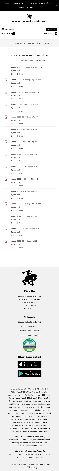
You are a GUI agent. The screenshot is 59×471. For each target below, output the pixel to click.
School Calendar (26, 7)
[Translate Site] (49, 33)
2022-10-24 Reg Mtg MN (27, 191)
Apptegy (34, 468)
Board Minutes (42, 55)
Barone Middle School (29, 331)
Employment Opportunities (39, 3)
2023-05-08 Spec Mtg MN (28, 92)
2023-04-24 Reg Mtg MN (27, 104)
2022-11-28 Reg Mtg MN (27, 166)
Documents (44, 43)
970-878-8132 (29, 308)
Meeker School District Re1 (22, 43)
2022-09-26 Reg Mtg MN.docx (29, 204)
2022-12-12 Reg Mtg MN (27, 154)
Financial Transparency (12, 3)
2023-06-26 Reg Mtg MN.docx (29, 67)
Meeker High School (29, 326)
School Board (28, 55)
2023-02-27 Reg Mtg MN (27, 129)
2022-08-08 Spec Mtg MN (28, 229)
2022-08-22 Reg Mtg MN (27, 216)
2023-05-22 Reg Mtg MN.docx (29, 80)
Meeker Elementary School (29, 335)
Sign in (51, 29)
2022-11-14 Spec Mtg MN (27, 179)
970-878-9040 (30, 305)
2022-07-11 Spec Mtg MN (27, 241)
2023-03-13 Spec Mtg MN (27, 117)
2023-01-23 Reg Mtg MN (27, 142)
